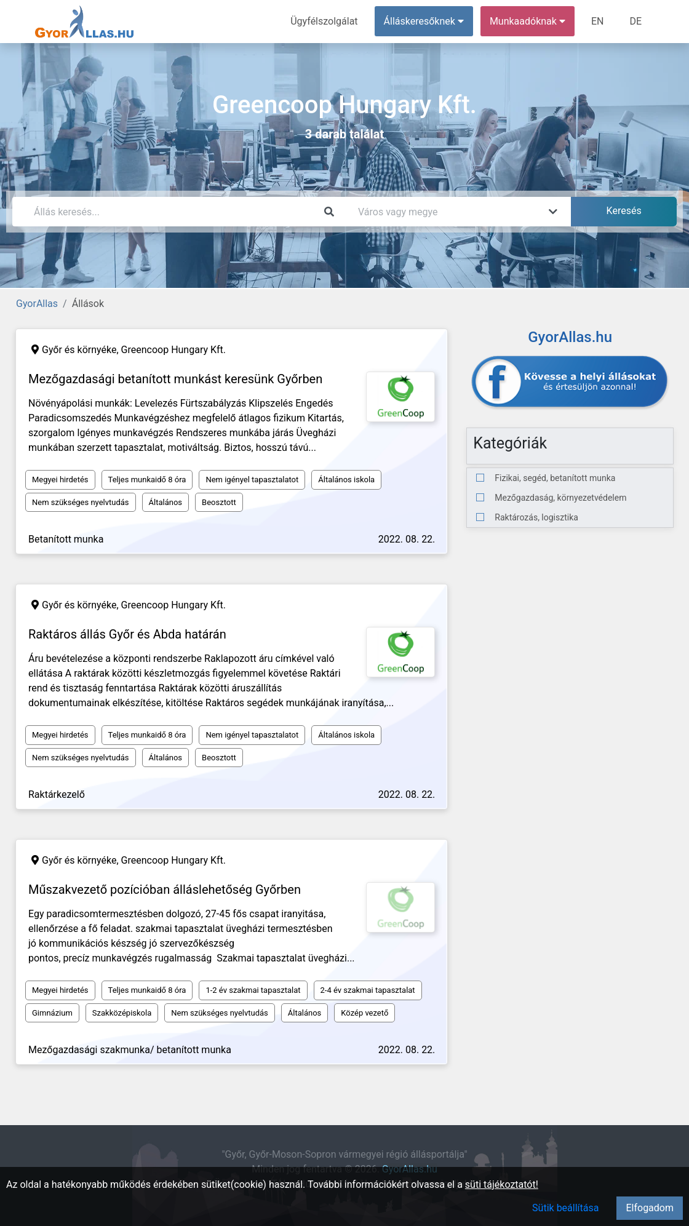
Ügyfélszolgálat (323, 21)
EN (597, 21)
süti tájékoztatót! (501, 1184)
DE (635, 21)
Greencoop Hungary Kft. (173, 350)
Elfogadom (650, 1208)
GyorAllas (37, 303)
